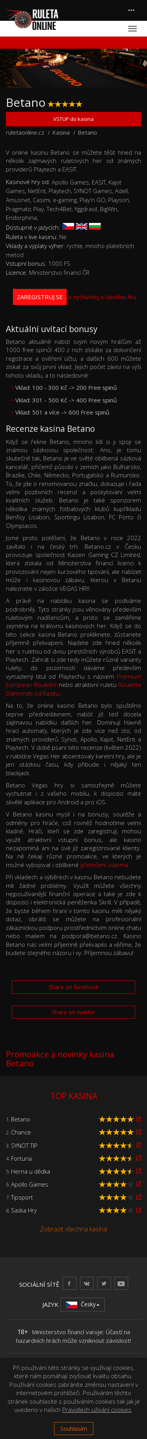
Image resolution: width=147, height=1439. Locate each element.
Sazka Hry (24, 1210)
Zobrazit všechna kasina (73, 1229)
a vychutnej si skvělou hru (74, 297)
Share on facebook (73, 987)
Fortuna (21, 1158)
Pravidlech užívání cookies (96, 1409)
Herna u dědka (30, 1171)
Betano (20, 1119)
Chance (21, 1132)
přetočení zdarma (104, 865)
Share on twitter (74, 1012)
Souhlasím (73, 1428)
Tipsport (22, 1197)
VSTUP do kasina (73, 118)
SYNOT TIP (24, 1145)
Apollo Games (29, 1184)
